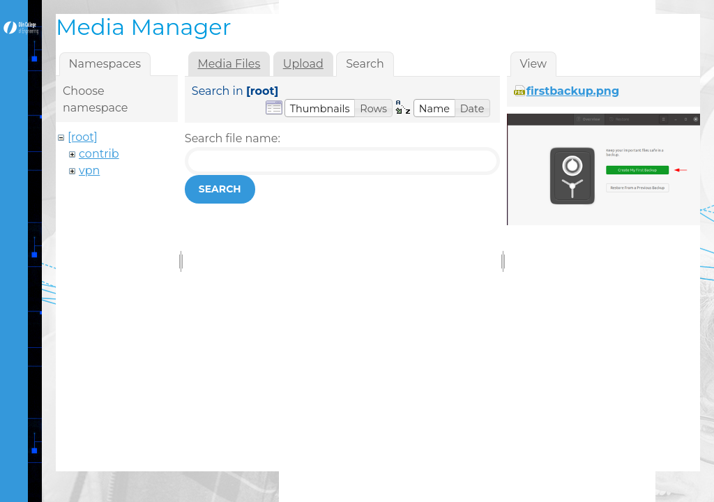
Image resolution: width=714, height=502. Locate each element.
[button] (320, 108)
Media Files (228, 63)
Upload (303, 63)
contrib (99, 153)
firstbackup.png (572, 91)
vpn (89, 170)
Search (220, 189)
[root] (83, 137)
